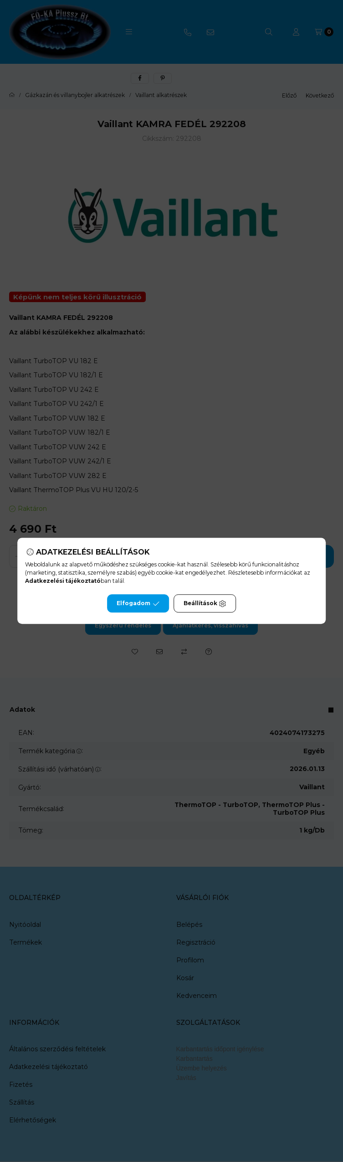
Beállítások (205, 603)
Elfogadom (138, 603)
